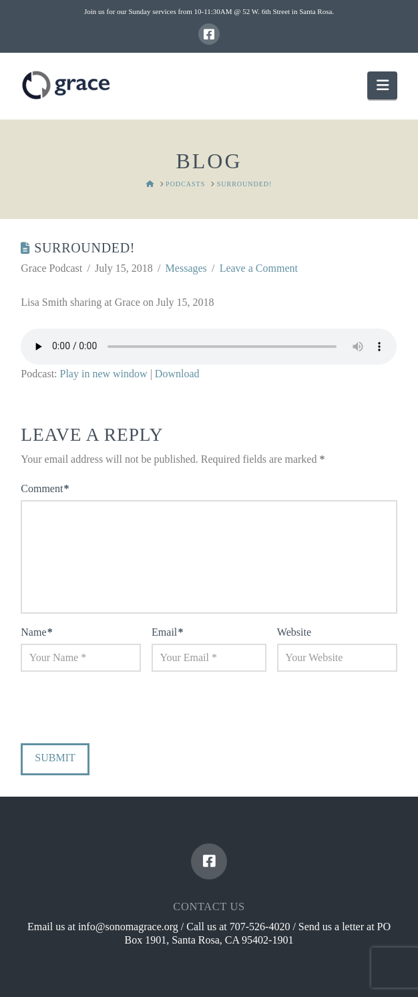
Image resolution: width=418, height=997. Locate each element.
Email (167, 632)
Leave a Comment (259, 268)
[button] (382, 85)
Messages (186, 268)
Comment (45, 488)
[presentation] (111, 710)
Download (177, 373)
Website (294, 632)
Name (36, 632)
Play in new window (104, 373)
